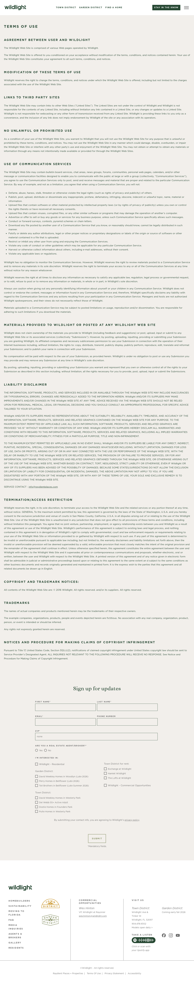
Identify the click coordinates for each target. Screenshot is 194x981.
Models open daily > (142, 927)
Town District (66, 7)
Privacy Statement (114, 973)
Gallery (14, 942)
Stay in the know (166, 7)
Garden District (90, 7)
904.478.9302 (139, 923)
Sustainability (20, 905)
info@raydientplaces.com (43, 486)
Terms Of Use (94, 973)
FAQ (11, 919)
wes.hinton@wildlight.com (93, 915)
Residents (16, 947)
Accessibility (134, 973)
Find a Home (113, 7)
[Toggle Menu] (186, 8)
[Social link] (164, 935)
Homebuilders (19, 900)
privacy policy (132, 820)
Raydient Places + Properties (68, 973)
